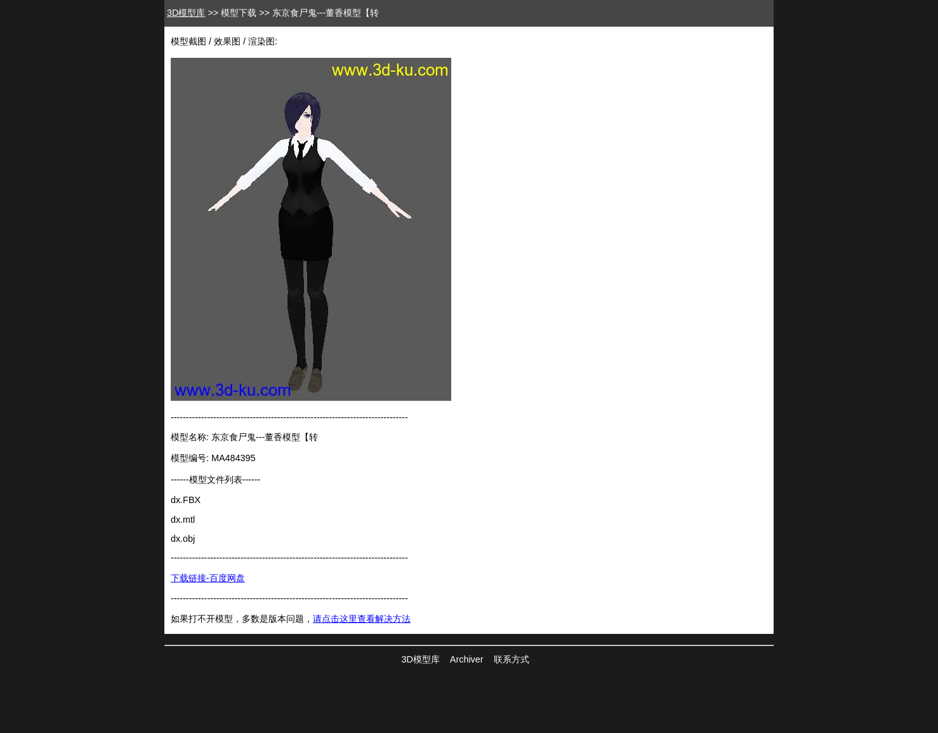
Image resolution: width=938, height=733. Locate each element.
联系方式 (511, 659)
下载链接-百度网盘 (208, 578)
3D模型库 (186, 13)
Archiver (467, 659)
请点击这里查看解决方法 (362, 619)
